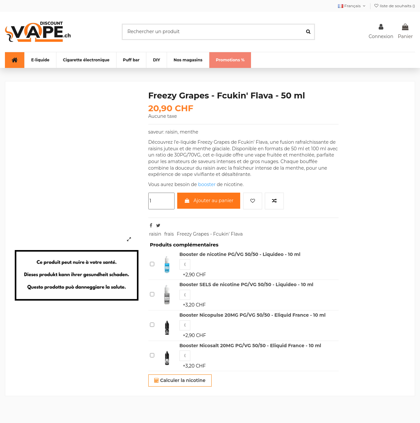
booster (207, 184)
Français (352, 5)
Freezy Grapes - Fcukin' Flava (210, 234)
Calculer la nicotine (179, 380)
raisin (155, 234)
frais (169, 234)
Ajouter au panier (208, 200)
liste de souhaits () (394, 5)
